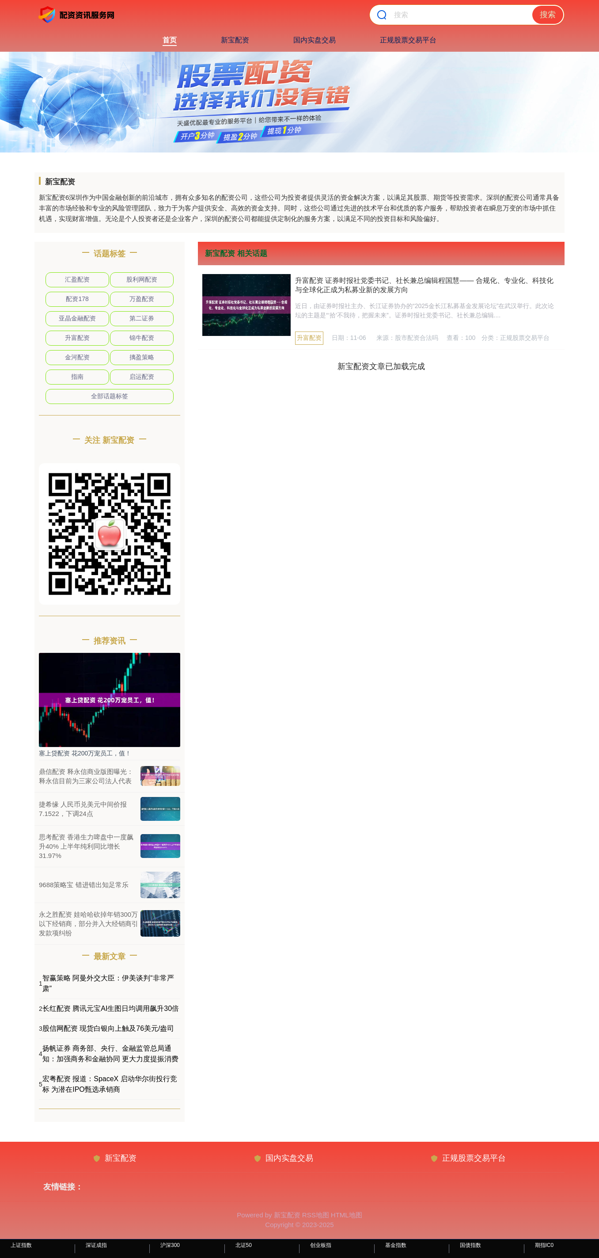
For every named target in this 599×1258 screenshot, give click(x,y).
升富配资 (309, 337)
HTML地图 (346, 1215)
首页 (170, 40)
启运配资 (141, 376)
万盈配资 (141, 298)
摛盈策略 (141, 357)
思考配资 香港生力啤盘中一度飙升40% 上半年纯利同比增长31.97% (86, 846)
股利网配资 (141, 279)
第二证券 (141, 318)
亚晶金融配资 (77, 318)
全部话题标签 (109, 396)
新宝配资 (235, 40)
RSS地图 (315, 1215)
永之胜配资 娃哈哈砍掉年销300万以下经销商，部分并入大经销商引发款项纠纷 (88, 924)
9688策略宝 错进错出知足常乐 (84, 884)
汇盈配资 (77, 279)
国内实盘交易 (314, 40)
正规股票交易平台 (408, 40)
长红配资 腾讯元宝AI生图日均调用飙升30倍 (110, 1008)
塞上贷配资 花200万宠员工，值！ (85, 753)
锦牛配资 (141, 337)
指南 (77, 376)
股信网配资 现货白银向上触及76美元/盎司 (108, 1028)
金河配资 (77, 357)
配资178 (77, 298)
